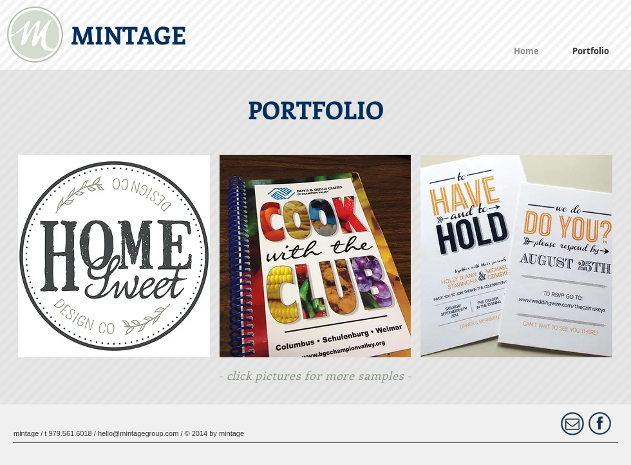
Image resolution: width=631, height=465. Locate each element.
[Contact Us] (572, 424)
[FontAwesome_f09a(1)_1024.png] (599, 423)
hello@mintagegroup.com (138, 433)
